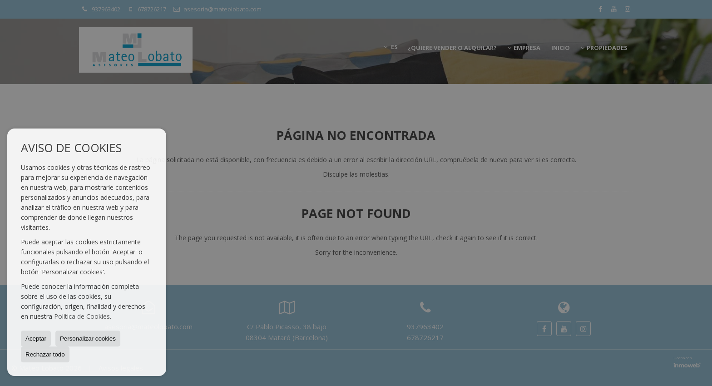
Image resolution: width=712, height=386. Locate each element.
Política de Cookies (82, 316)
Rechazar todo (45, 354)
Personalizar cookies (88, 338)
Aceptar (35, 338)
